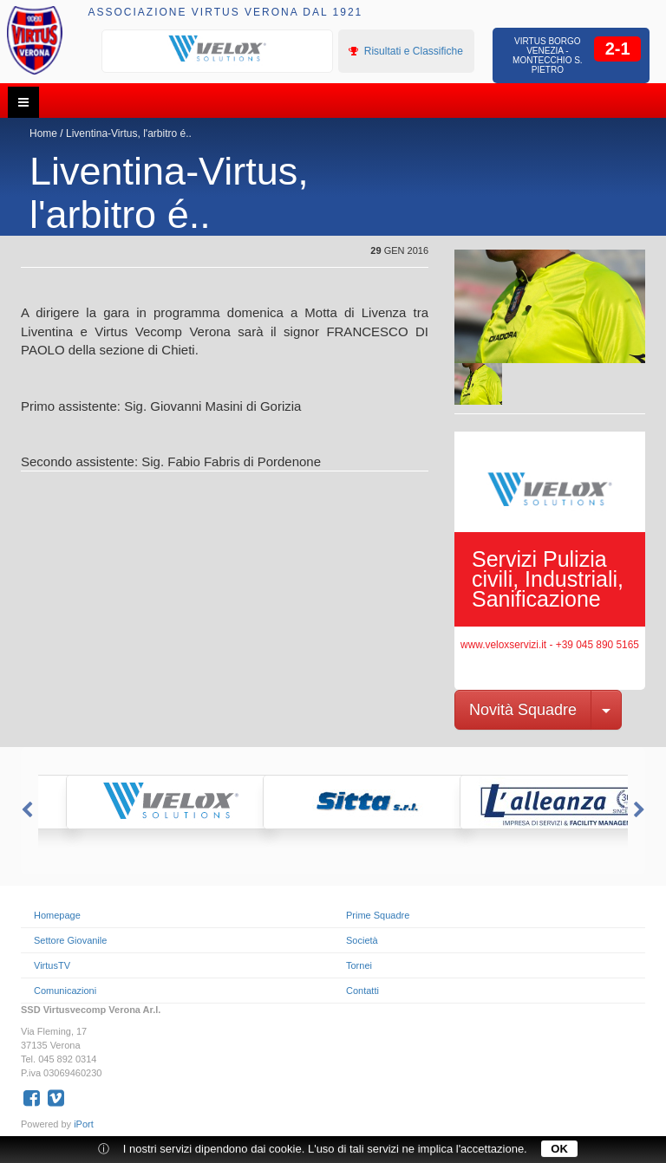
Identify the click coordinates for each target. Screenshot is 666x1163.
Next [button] (641, 810)
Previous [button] (25, 810)
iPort (84, 1124)
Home (43, 133)
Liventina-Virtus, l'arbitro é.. (129, 133)
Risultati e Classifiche (405, 51)
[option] (217, 49)
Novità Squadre (523, 709)
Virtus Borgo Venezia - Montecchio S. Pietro (548, 55)
